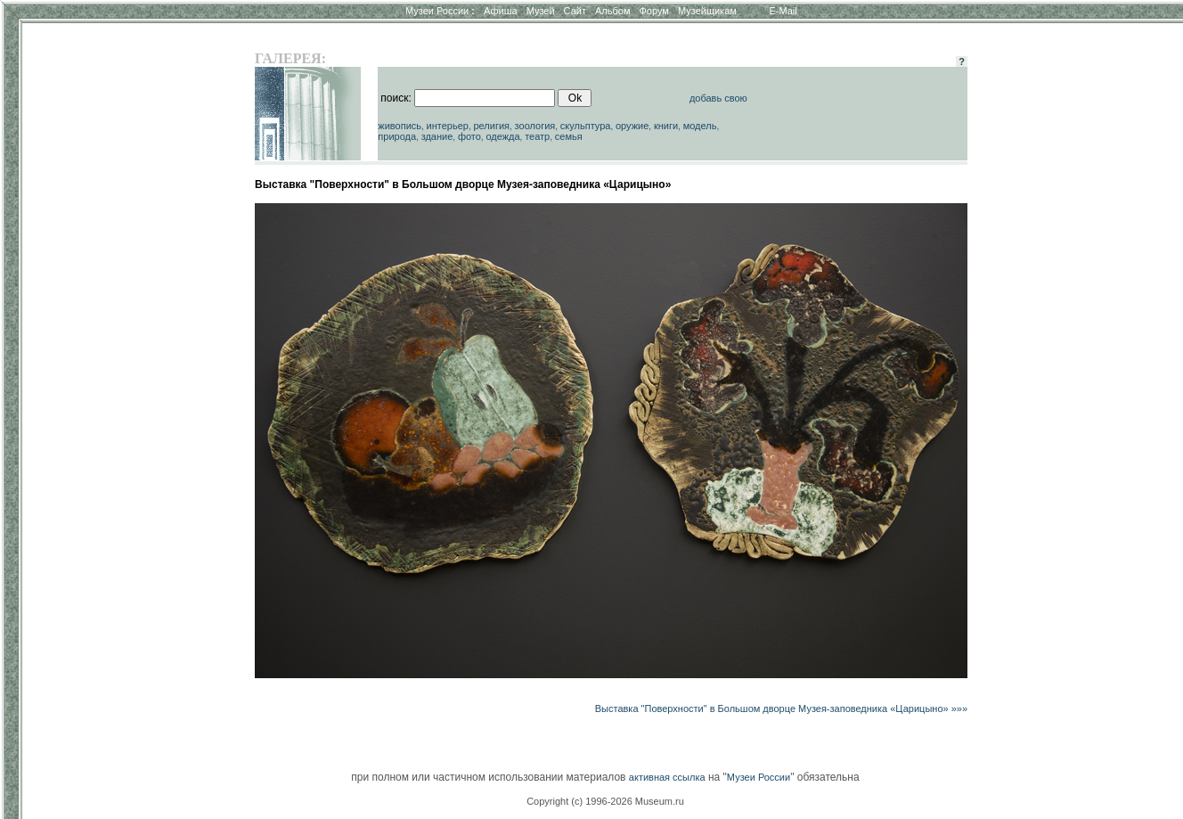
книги (666, 125)
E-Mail (783, 10)
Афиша (501, 10)
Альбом (612, 10)
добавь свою (718, 98)
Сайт (575, 10)
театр (537, 136)
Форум (653, 10)
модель (700, 125)
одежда (502, 136)
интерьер (448, 125)
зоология (535, 125)
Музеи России (440, 10)
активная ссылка (667, 777)
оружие (632, 125)
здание (437, 136)
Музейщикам (707, 10)
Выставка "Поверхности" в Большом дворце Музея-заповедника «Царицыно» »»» (781, 708)
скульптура (585, 125)
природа (397, 136)
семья (569, 136)
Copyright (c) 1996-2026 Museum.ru (605, 801)
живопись (399, 125)
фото (469, 136)
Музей (540, 10)
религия (491, 125)
